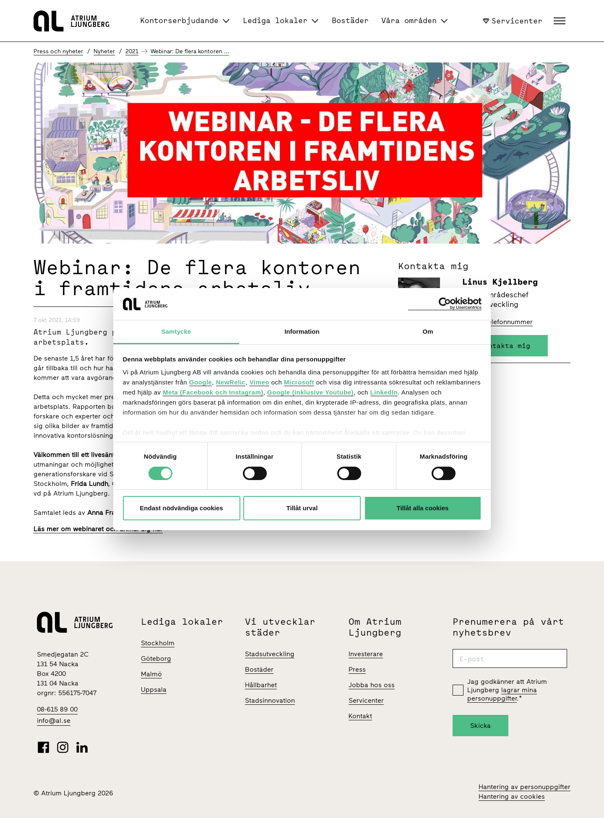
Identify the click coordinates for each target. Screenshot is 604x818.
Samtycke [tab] (176, 331)
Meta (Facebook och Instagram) (213, 392)
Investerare (366, 654)
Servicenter (512, 21)
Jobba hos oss (372, 685)
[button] (560, 21)
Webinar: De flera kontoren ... (190, 51)
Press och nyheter (58, 51)
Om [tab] (427, 331)
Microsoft (299, 382)
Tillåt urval (302, 508)
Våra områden (409, 20)
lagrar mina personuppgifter (502, 694)
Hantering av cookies (512, 796)
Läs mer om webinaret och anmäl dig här (98, 529)
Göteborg (156, 658)
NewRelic (231, 382)
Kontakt (360, 716)
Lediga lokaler (275, 20)
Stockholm (157, 643)
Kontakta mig (505, 345)
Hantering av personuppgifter (524, 787)
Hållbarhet (261, 685)
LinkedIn (384, 392)
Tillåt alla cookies (423, 508)
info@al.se (53, 721)
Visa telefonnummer (502, 322)
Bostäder (350, 20)
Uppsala (154, 689)
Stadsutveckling (269, 654)
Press (357, 669)
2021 (131, 51)
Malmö (151, 674)
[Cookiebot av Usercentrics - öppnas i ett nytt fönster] (445, 303)
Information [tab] (302, 331)
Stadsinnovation (270, 700)
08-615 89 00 (57, 709)
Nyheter (104, 51)
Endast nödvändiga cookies (181, 508)
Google (200, 382)
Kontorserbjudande (179, 20)
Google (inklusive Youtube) (310, 392)
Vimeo (259, 382)
